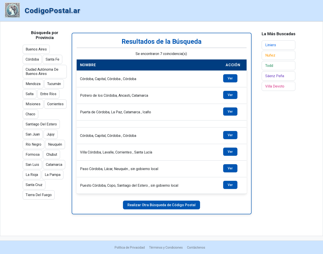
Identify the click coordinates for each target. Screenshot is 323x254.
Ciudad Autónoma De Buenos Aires (42, 71)
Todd (269, 66)
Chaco (30, 114)
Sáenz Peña (274, 76)
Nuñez (270, 55)
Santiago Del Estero (41, 124)
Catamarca (54, 164)
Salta (29, 94)
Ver (230, 78)
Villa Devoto (274, 86)
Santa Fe (52, 59)
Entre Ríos (48, 94)
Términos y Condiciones (166, 247)
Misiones (33, 104)
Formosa (33, 154)
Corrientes (55, 104)
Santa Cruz (34, 185)
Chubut (51, 154)
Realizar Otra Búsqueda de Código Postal (161, 205)
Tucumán (54, 84)
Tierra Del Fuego (39, 195)
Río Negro (33, 144)
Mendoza (33, 84)
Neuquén (55, 144)
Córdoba (32, 59)
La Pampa (52, 175)
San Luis (32, 164)
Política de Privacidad (130, 247)
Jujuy (51, 134)
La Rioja (32, 175)
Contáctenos (196, 247)
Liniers (270, 45)
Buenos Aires (36, 49)
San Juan (33, 134)
